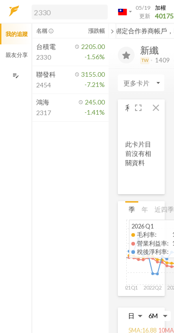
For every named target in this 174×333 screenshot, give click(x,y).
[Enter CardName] (141, 82)
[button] (68, 11)
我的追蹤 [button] (17, 34)
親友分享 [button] (17, 54)
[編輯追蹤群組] (15, 75)
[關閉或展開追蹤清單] (112, 31)
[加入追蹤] (126, 55)
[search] (70, 12)
